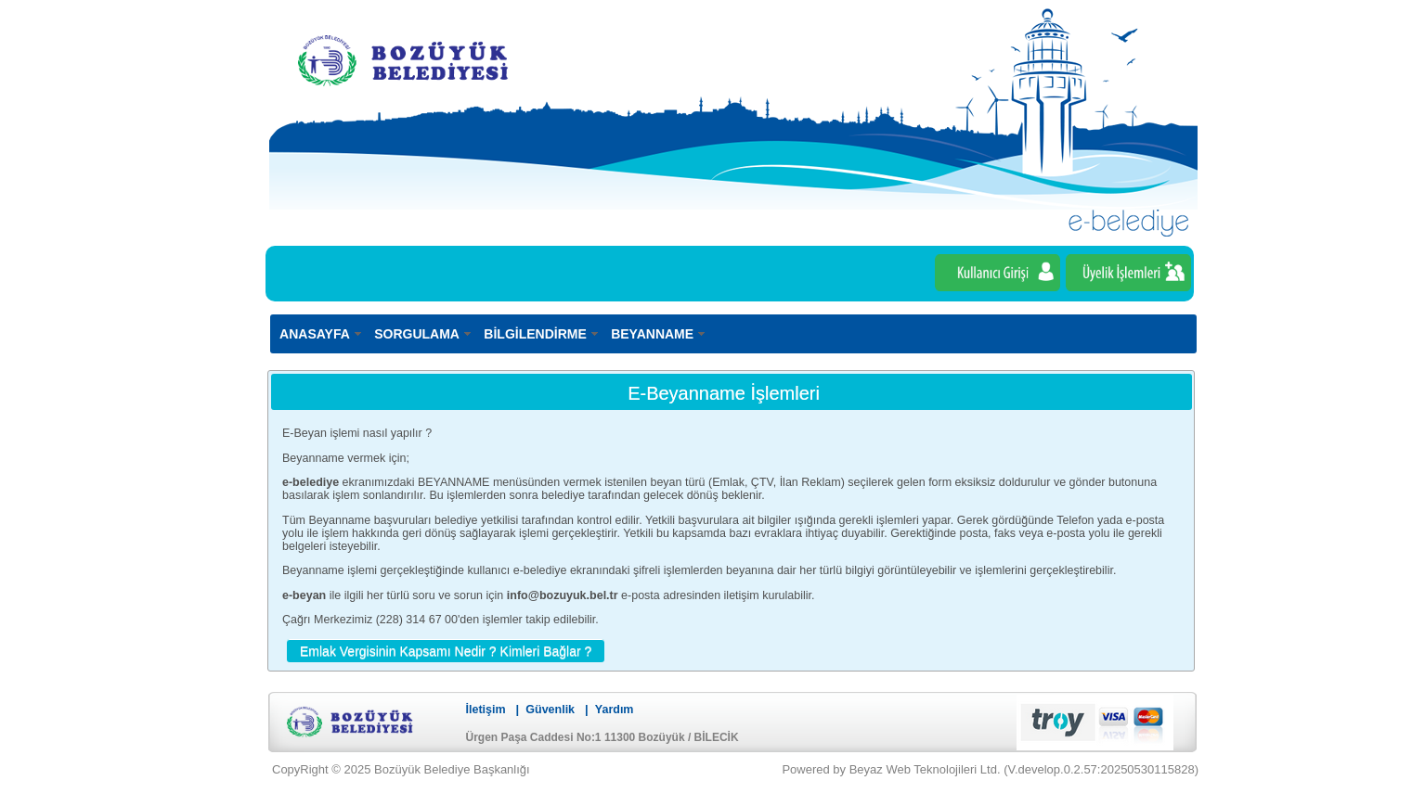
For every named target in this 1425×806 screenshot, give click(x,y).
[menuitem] (322, 333)
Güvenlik (550, 709)
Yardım (614, 709)
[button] (445, 650)
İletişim (486, 709)
